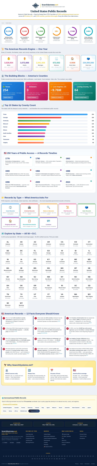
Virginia (5, 142)
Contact (64, 444)
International (47, 440)
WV (59, 458)
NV (72, 456)
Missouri (5, 123)
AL (3, 456)
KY (44, 456)
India (83, 407)
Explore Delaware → (32, 97)
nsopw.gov (60, 353)
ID (33, 456)
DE (21, 456)
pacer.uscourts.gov (44, 332)
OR (32, 458)
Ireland (37, 407)
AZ (8, 456)
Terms (81, 463)
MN (59, 456)
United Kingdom (7, 407)
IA (39, 456)
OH (90, 456)
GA (28, 456)
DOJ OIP (15, 331)
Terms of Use (83, 436)
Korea (10, 411)
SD (42, 458)
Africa (16, 411)
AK (6, 456)
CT (19, 456)
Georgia (5, 117)
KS (41, 456)
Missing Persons (30, 442)
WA (57, 458)
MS (62, 456)
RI (37, 458)
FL (26, 456)
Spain (48, 407)
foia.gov (90, 322)
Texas (4, 114)
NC (85, 456)
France (23, 407)
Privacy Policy (83, 434)
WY (64, 458)
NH (75, 456)
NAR (87, 355)
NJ (77, 456)
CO (16, 456)
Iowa (4, 136)
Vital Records (29, 440)
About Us (64, 440)
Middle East (23, 411)
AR (11, 456)
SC (39, 458)
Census (58, 341)
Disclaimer (82, 438)
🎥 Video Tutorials (66, 436)
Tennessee (6, 139)
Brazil (60, 407)
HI (31, 456)
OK (93, 456)
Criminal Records (30, 436)
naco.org (12, 322)
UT (49, 458)
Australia (67, 407)
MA (54, 456)
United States (47, 434)
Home (3, 22)
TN (44, 458)
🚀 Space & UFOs (34, 411)
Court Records (29, 434)
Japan (89, 407)
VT (52, 458)
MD (51, 456)
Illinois (5, 130)
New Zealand (75, 407)
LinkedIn (18, 442)
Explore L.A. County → (57, 97)
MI (56, 456)
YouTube (12, 442)
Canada (16, 407)
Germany (30, 407)
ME (49, 456)
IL (35, 456)
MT (67, 456)
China (4, 411)
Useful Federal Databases (50, 438)
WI (62, 458)
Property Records (30, 438)
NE (70, 456)
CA (13, 456)
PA (35, 458)
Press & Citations (66, 442)
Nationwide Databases (49, 436)
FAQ (63, 438)
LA (46, 456)
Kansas (5, 127)
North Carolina (7, 133)
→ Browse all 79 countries (9, 404)
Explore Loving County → (82, 97)
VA (54, 458)
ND (88, 456)
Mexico (54, 407)
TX (47, 458)
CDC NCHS (14, 343)
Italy (43, 407)
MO (64, 456)
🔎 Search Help (65, 434)
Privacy (76, 463)
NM (80, 456)
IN (37, 456)
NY (82, 456)
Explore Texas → (8, 97)
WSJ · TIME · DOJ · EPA (48, 425)
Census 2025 (89, 343)
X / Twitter (5, 442)
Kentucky (5, 120)
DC (24, 456)
